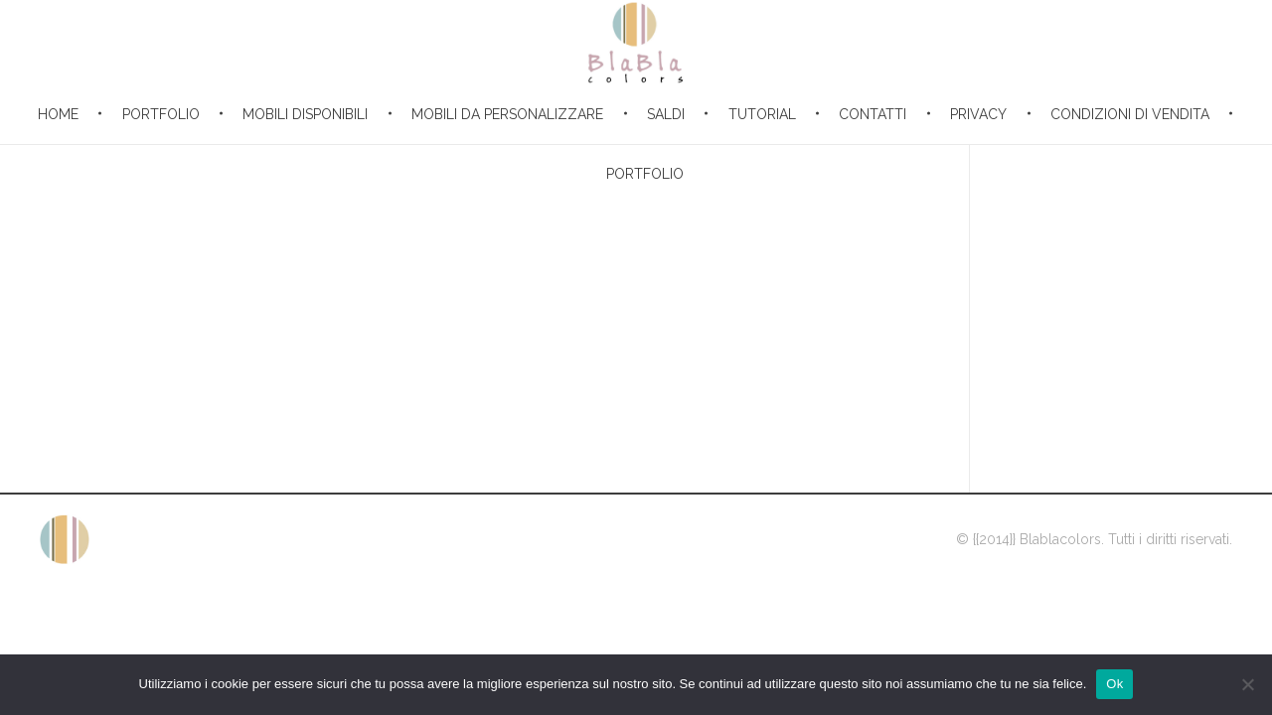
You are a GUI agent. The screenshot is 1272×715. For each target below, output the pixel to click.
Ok (1114, 683)
